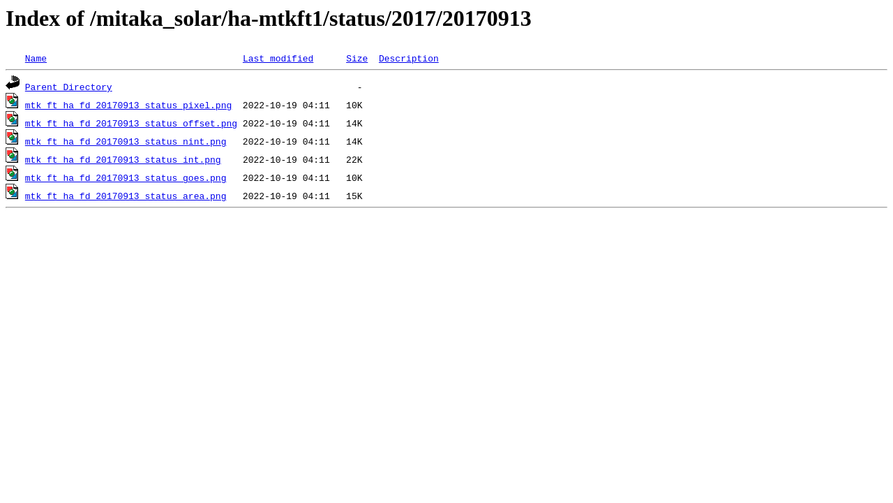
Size (357, 58)
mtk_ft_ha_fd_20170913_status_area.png (126, 195)
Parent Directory (68, 86)
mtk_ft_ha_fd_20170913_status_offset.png (131, 123)
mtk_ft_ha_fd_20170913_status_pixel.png (128, 105)
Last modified (278, 58)
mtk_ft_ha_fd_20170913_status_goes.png (126, 177)
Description (409, 58)
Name (36, 58)
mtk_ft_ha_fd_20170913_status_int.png (123, 159)
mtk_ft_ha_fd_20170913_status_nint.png (126, 141)
